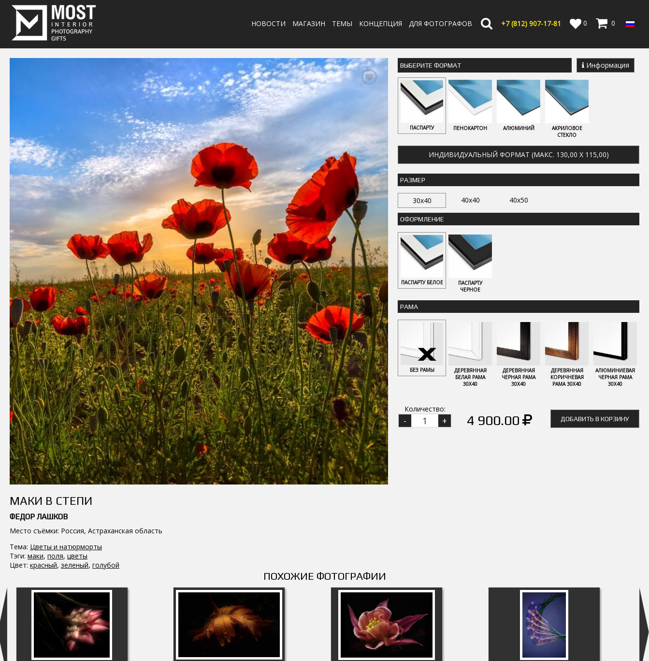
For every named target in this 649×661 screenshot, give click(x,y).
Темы (342, 23)
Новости (268, 23)
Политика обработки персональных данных (429, 640)
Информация (605, 65)
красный (43, 370)
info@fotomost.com (46, 633)
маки (35, 361)
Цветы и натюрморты (66, 352)
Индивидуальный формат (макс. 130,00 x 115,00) (519, 154)
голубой (105, 370)
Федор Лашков (39, 322)
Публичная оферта (388, 649)
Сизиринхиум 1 (72, 537)
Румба (544, 537)
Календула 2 (229, 537)
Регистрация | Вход (597, 631)
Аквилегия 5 (386, 537)
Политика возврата (389, 631)
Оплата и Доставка (389, 622)
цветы (77, 361)
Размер (412, 180)
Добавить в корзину (595, 419)
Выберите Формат (430, 65)
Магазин (308, 23)
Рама (409, 306)
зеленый (74, 370)
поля (55, 361)
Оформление (422, 219)
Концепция (380, 23)
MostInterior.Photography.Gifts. (55, 593)
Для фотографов (440, 23)
